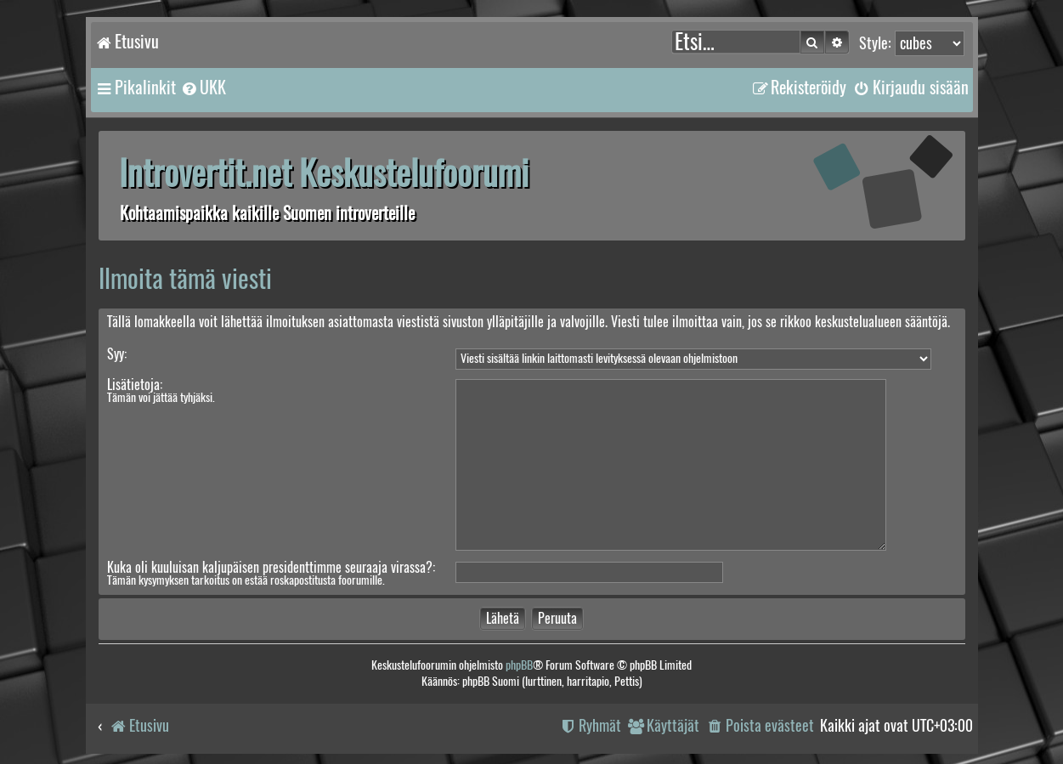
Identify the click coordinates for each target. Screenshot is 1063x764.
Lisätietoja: (134, 384)
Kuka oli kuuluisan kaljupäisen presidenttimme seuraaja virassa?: (271, 567)
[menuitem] (203, 87)
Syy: (117, 354)
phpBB (519, 665)
